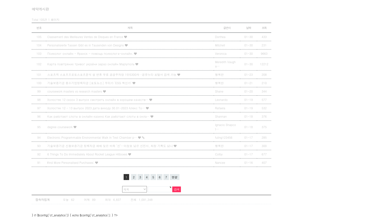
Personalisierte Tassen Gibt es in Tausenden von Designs (86, 45)
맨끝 (175, 177)
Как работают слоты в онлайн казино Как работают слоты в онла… (98, 116)
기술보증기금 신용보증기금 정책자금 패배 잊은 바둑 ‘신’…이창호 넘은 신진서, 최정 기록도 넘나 (110, 146)
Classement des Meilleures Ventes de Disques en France (85, 37)
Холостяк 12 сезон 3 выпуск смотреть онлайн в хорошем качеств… (98, 100)
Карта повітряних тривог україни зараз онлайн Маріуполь (91, 64)
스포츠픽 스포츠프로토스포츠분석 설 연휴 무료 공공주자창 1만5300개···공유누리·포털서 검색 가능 (112, 74)
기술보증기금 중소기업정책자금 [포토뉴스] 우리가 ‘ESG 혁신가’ (89, 83)
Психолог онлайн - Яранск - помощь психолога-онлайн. (90, 53)
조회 (264, 28)
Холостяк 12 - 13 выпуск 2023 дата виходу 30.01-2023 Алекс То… (96, 108)
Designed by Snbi (218, 209)
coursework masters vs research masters (75, 91)
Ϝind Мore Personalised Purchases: (71, 162)
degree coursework (60, 127)
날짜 (248, 28)
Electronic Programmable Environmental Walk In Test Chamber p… (92, 137)
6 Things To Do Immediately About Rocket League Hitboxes (87, 154)
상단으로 (257, 209)
